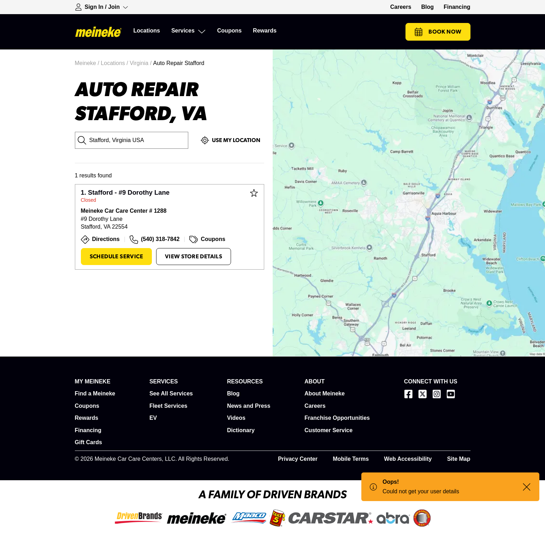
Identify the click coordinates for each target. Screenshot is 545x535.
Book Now (437, 32)
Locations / (115, 63)
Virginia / (141, 63)
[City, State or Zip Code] (132, 140)
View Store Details (193, 256)
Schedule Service (116, 256)
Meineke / (88, 63)
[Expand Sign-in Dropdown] (102, 7)
